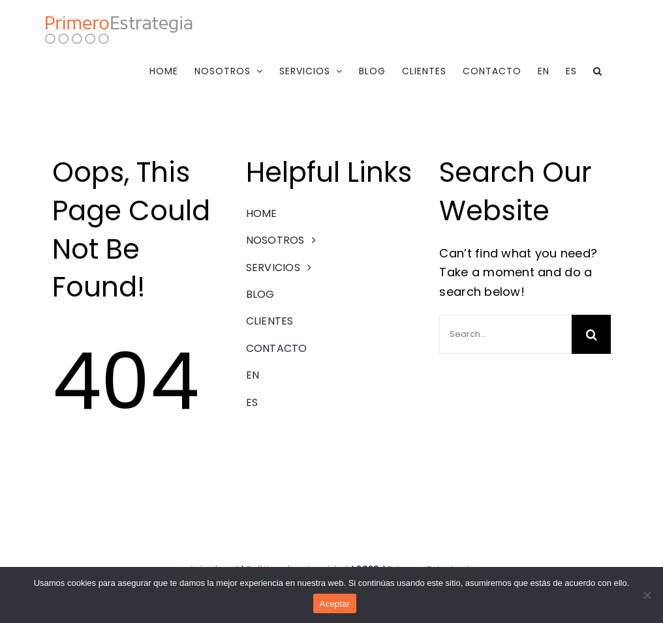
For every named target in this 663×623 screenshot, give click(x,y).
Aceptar (335, 604)
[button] (597, 71)
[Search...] (505, 334)
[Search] (591, 334)
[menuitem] (543, 71)
